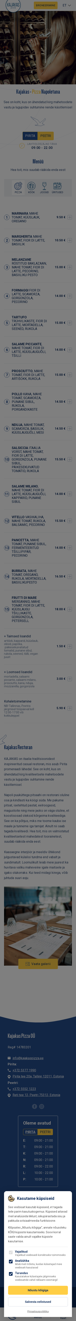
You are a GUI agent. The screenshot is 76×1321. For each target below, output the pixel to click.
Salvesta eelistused (38, 1301)
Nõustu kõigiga (38, 1290)
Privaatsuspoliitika (38, 1311)
